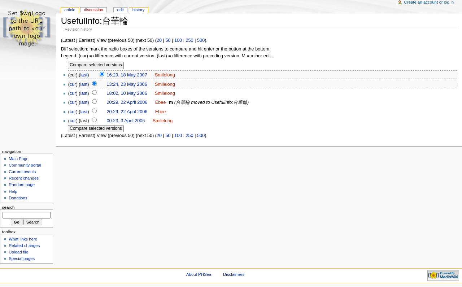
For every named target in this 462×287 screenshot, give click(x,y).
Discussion (93, 10)
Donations (18, 198)
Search (8, 207)
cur (73, 84)
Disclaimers (233, 274)
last (84, 75)
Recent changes (24, 178)
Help (13, 191)
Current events (22, 171)
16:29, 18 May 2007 (127, 75)
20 (159, 40)
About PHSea (198, 274)
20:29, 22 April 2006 (127, 102)
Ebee (160, 102)
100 (178, 40)
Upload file (18, 252)
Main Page (19, 158)
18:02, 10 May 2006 (127, 93)
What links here (23, 239)
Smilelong (165, 75)
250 (189, 40)
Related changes (24, 245)
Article (69, 10)
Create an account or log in (429, 2)
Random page (22, 184)
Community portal (25, 165)
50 (167, 40)
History (138, 10)
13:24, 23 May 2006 (127, 84)
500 (201, 40)
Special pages (22, 258)
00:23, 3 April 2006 (126, 120)
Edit (120, 10)
